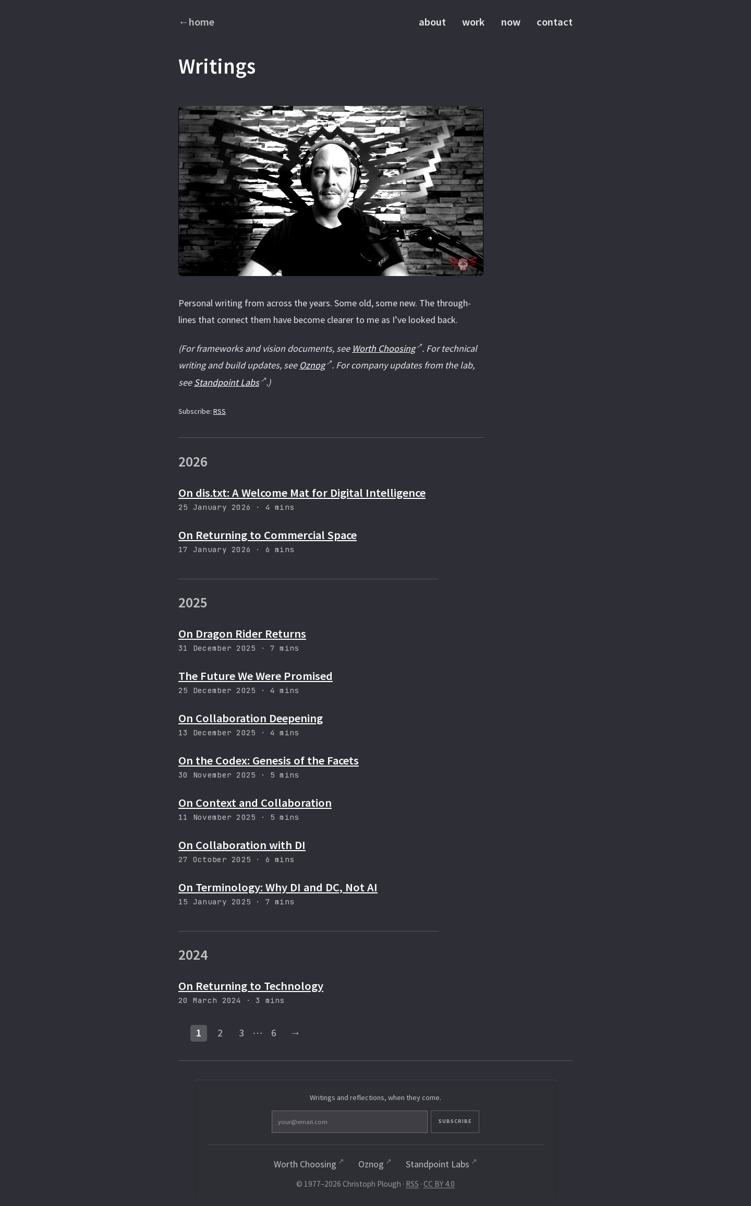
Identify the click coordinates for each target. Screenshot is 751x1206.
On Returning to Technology (250, 985)
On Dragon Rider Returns (242, 633)
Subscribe (421, 1122)
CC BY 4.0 (439, 1186)
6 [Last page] (273, 1033)
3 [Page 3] (241, 1033)
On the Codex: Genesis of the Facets (268, 760)
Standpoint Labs (226, 382)
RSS (219, 411)
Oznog (312, 365)
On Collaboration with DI (242, 845)
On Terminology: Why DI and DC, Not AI (278, 887)
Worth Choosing (383, 348)
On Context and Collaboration (255, 802)
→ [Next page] (295, 1033)
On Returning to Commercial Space (267, 535)
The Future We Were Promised (255, 675)
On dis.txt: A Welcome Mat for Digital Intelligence (302, 492)
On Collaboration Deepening (250, 718)
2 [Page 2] (220, 1033)
